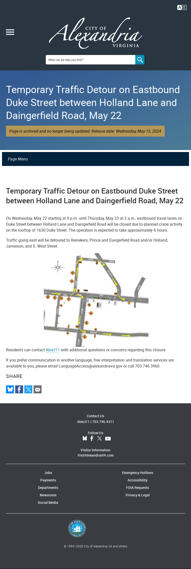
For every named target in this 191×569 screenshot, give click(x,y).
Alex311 (53, 350)
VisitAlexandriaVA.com (96, 455)
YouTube (108, 438)
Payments (48, 480)
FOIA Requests (137, 487)
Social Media (48, 502)
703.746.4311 (103, 421)
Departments (48, 487)
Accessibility (137, 480)
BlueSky (85, 438)
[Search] (140, 59)
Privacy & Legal (138, 495)
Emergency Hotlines (137, 472)
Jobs (48, 472)
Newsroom (48, 495)
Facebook (92, 438)
